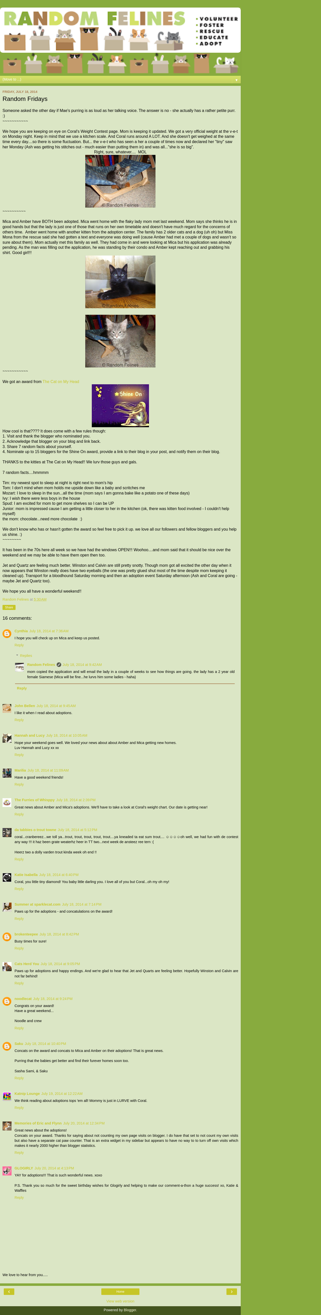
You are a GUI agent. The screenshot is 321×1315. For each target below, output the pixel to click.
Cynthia (21, 631)
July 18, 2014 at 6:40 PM (58, 875)
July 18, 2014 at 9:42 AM (82, 665)
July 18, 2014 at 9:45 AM (56, 706)
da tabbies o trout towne (35, 830)
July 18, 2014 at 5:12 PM (77, 830)
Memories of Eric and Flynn (38, 1123)
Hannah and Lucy (30, 735)
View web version (120, 1301)
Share (9, 607)
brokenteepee (26, 934)
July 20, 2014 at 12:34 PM (84, 1123)
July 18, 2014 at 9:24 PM (52, 999)
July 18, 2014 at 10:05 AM (66, 735)
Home (120, 1291)
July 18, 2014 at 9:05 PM (60, 964)
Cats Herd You (27, 964)
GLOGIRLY (24, 1168)
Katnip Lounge (27, 1094)
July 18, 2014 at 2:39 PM (76, 800)
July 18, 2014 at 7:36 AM (48, 631)
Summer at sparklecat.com (37, 904)
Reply (19, 645)
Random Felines (41, 665)
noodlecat (23, 999)
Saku (19, 1044)
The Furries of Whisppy (35, 800)
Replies (26, 656)
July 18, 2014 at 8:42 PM (59, 934)
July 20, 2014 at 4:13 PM (54, 1168)
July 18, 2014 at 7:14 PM (81, 904)
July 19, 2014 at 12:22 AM (62, 1094)
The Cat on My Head (61, 382)
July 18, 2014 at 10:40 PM (45, 1044)
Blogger (130, 1310)
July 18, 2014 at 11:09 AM (48, 770)
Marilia (20, 770)
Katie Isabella (26, 875)
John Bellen (25, 706)
